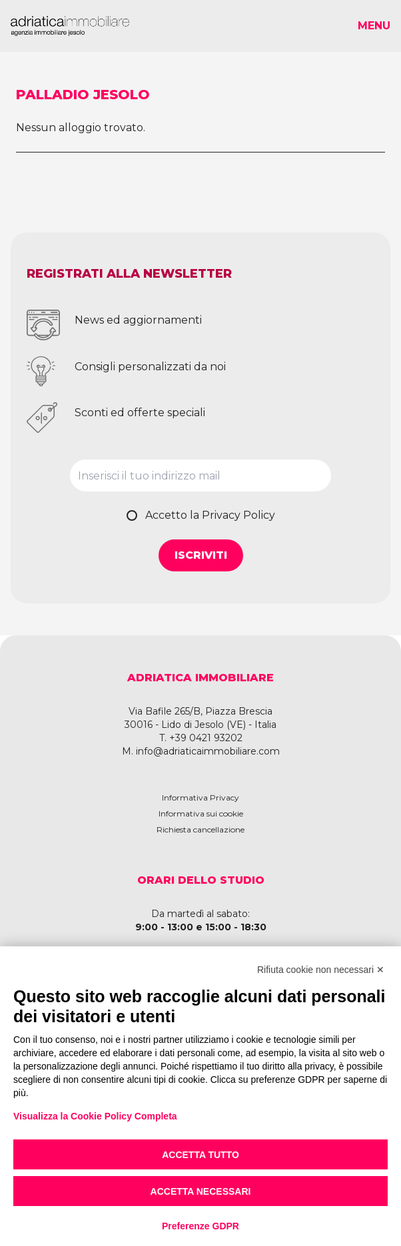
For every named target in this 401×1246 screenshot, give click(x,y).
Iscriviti (201, 555)
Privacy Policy (238, 515)
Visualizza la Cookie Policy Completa (95, 1116)
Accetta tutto (200, 1154)
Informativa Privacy (200, 797)
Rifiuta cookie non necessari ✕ (320, 969)
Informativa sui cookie (201, 813)
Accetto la (210, 515)
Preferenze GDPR (200, 1226)
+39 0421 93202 (205, 738)
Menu (374, 25)
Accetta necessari (201, 1191)
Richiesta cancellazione (200, 829)
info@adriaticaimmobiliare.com (208, 751)
